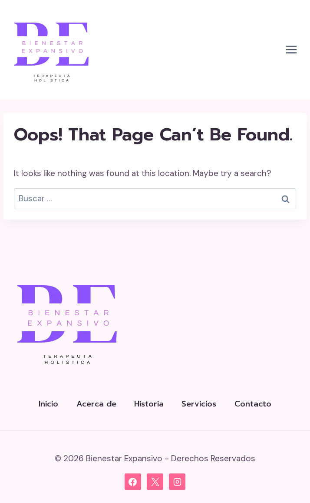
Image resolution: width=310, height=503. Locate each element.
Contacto (252, 404)
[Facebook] (133, 481)
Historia (149, 404)
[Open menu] (291, 50)
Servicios (198, 404)
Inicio (48, 404)
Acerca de (96, 404)
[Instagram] (177, 481)
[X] (155, 481)
